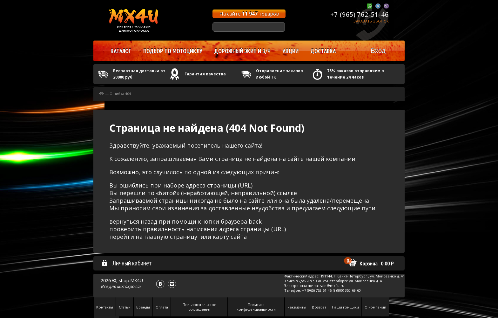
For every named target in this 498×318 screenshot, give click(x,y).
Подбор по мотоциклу (172, 51)
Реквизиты (296, 307)
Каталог (121, 51)
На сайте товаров (249, 13)
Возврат (319, 307)
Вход (378, 50)
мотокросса (128, 286)
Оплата (162, 307)
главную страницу (170, 236)
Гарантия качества (205, 74)
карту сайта (230, 236)
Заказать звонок (371, 21)
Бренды (143, 307)
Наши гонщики (345, 307)
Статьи (125, 307)
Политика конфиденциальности (256, 307)
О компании (375, 307)
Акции (291, 51)
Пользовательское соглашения (199, 307)
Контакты (104, 307)
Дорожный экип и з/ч (242, 51)
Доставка (323, 51)
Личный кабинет (126, 262)
